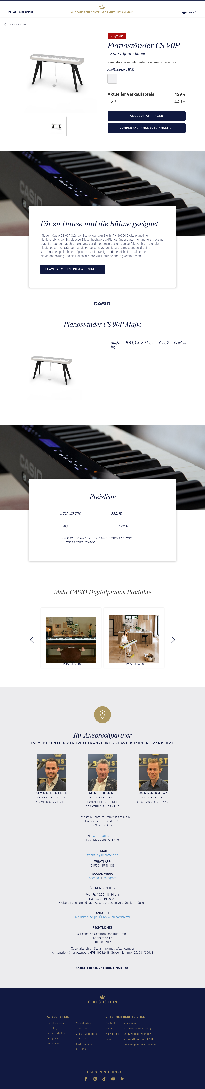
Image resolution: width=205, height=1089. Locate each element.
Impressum (130, 1023)
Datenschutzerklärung (137, 1028)
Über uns (81, 1028)
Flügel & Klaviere (21, 12)
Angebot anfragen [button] (146, 115)
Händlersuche (56, 1023)
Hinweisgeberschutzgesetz (140, 1044)
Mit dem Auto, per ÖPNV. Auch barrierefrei (102, 917)
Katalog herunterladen (56, 1030)
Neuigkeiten (83, 1023)
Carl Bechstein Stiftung (85, 1046)
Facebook (93, 878)
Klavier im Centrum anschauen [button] (73, 269)
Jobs (109, 1039)
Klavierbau (112, 1034)
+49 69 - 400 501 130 (105, 836)
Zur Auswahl (15, 24)
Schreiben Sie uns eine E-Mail (102, 967)
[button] (56, 126)
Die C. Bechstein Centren (86, 1036)
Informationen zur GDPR (138, 1039)
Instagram (109, 878)
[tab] (102, 540)
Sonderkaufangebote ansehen (146, 127)
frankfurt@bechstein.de (102, 855)
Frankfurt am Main (102, 12)
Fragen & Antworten (54, 1041)
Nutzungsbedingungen (137, 1034)
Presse (110, 1028)
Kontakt (110, 1023)
